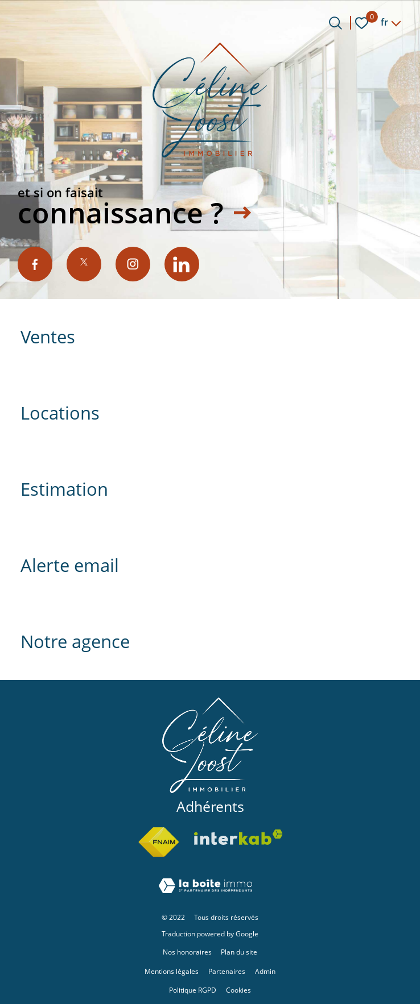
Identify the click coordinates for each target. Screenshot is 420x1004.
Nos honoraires (187, 952)
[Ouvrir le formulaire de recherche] (335, 23)
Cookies (238, 990)
